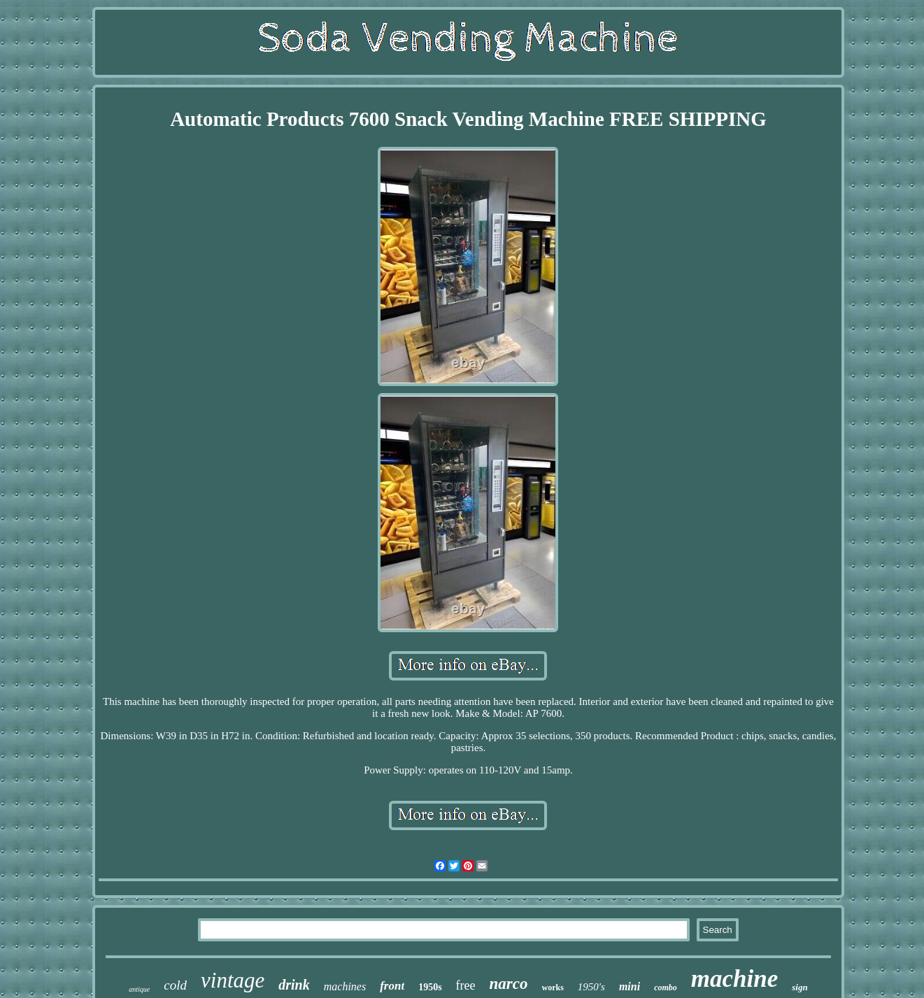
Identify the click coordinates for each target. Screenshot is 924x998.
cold (175, 985)
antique (139, 989)
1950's (591, 986)
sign (799, 987)
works (553, 987)
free (466, 985)
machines (345, 986)
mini (629, 986)
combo (665, 987)
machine (734, 978)
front (392, 985)
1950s (429, 987)
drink (293, 984)
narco (509, 983)
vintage (232, 980)
